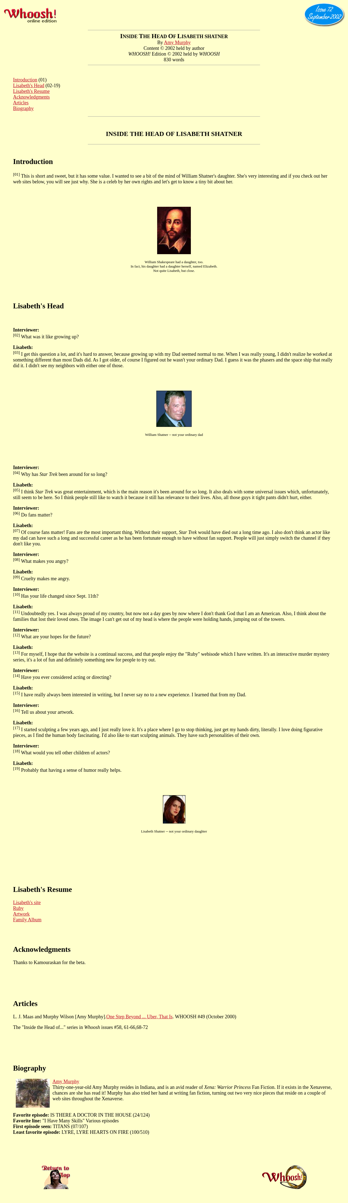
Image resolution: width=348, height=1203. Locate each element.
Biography (23, 108)
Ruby (18, 908)
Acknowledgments (31, 97)
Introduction (25, 80)
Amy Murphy (177, 42)
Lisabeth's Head (28, 85)
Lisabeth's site (27, 902)
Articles (21, 102)
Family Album (27, 919)
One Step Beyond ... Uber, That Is (139, 1016)
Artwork (21, 914)
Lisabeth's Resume (31, 91)
